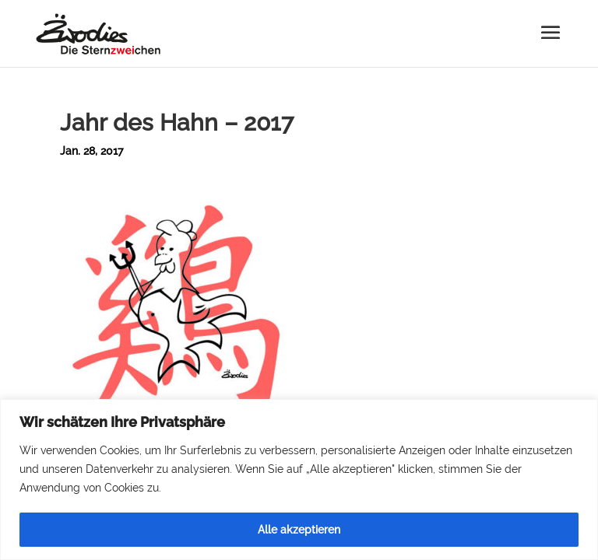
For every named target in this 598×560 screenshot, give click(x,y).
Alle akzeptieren (299, 529)
